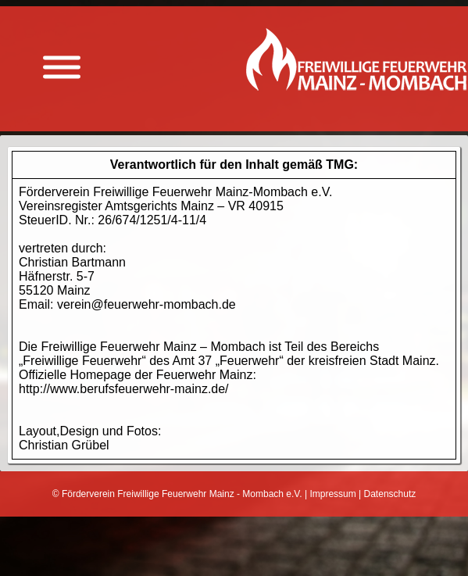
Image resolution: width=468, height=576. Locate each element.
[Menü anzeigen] (61, 67)
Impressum (332, 493)
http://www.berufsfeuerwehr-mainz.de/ (124, 388)
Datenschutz (390, 493)
